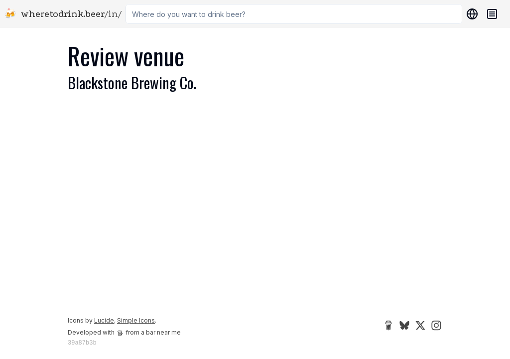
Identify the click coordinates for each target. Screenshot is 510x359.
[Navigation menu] (492, 14)
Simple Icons (136, 320)
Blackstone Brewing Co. (132, 82)
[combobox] (294, 14)
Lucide (104, 320)
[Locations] (470, 14)
